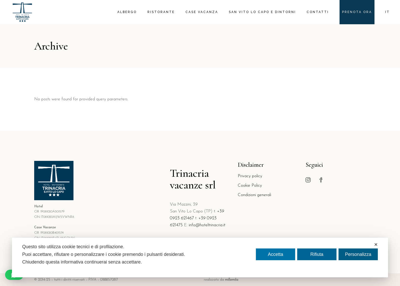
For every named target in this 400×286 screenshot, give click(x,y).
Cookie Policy (250, 185)
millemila (231, 280)
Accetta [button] (275, 254)
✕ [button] (376, 244)
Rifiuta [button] (316, 254)
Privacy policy (250, 176)
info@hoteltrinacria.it (207, 225)
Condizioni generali (254, 195)
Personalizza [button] (358, 254)
